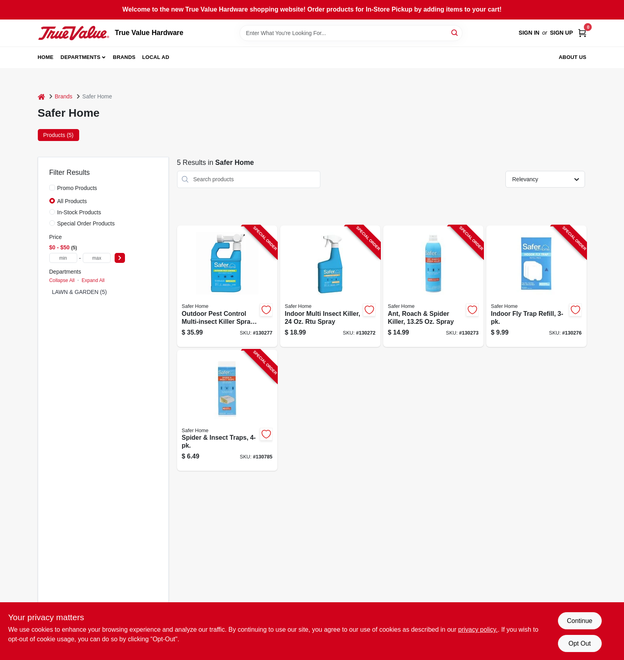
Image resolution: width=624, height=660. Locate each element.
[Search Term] (351, 33)
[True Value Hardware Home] (73, 33)
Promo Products (77, 188)
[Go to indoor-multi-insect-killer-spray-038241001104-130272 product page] (330, 286)
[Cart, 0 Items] (582, 33)
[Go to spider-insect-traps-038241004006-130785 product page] (227, 410)
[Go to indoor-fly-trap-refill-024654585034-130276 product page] (536, 286)
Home (46, 57)
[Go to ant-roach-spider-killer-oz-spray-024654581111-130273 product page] (433, 286)
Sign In (529, 32)
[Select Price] (120, 258)
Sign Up (561, 32)
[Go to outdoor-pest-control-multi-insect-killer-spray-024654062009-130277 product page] (227, 286)
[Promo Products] (52, 187)
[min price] (63, 258)
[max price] (97, 258)
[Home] (41, 96)
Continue (579, 620)
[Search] (455, 32)
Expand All (93, 280)
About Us (573, 57)
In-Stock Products (79, 212)
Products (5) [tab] (58, 135)
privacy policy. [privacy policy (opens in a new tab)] (477, 629)
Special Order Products (86, 223)
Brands (124, 57)
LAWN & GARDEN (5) (79, 292)
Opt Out (579, 643)
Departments (80, 57)
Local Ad (155, 57)
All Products (72, 201)
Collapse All (62, 280)
